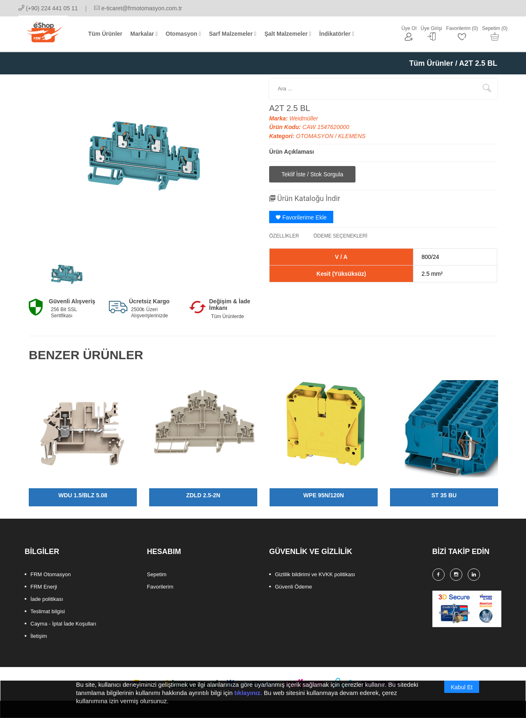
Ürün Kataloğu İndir (304, 198)
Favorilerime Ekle (301, 217)
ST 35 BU (444, 495)
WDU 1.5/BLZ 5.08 (82, 495)
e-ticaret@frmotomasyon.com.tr (138, 8)
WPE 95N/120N (323, 495)
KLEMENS (352, 136)
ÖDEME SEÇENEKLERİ (340, 236)
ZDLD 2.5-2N (203, 495)
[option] (66, 274)
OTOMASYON (315, 136)
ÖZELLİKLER (284, 236)
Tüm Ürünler (431, 63)
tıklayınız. (248, 702)
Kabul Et (462, 696)
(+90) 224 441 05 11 (48, 8)
